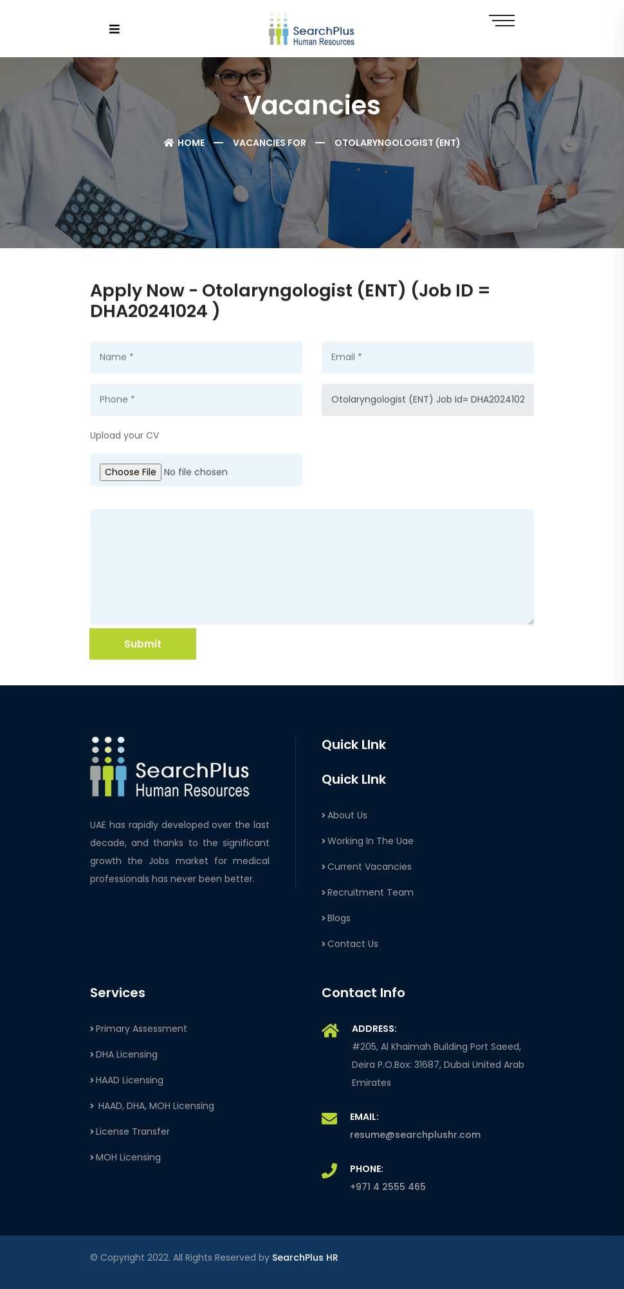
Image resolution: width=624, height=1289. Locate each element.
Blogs (336, 918)
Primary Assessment (138, 1028)
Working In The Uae (368, 840)
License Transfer (130, 1131)
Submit (142, 644)
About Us (344, 815)
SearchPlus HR (305, 1257)
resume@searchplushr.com (415, 1134)
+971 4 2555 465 (388, 1186)
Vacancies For (269, 142)
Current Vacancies (367, 866)
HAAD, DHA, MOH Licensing (152, 1105)
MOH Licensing (125, 1157)
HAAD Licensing (126, 1080)
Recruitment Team (368, 892)
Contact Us (350, 943)
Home (184, 142)
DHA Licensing (124, 1054)
